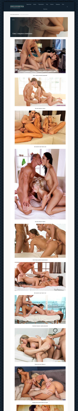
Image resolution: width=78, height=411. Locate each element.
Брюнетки (29, 4)
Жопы (34, 4)
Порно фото (41, 4)
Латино (52, 4)
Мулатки (45, 9)
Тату (47, 4)
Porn (63, 4)
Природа (58, 4)
